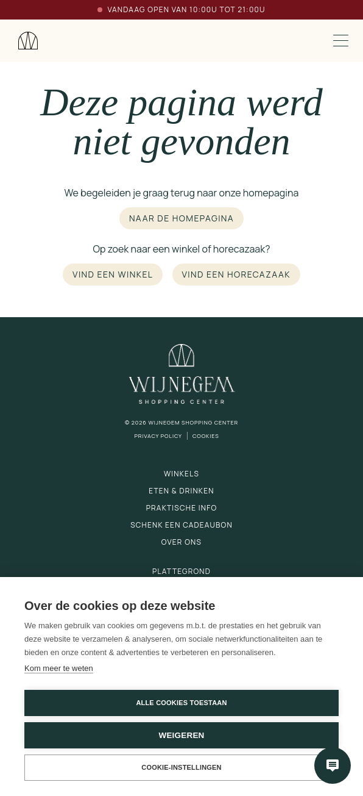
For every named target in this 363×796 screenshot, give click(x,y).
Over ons (181, 542)
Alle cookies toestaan (181, 702)
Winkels (181, 473)
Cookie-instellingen (181, 767)
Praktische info (181, 508)
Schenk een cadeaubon (181, 525)
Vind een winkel (112, 274)
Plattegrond (181, 571)
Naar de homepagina (181, 218)
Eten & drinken (181, 491)
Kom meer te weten (58, 668)
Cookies (205, 436)
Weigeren (181, 735)
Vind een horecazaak (236, 274)
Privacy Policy (158, 436)
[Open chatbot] (332, 765)
